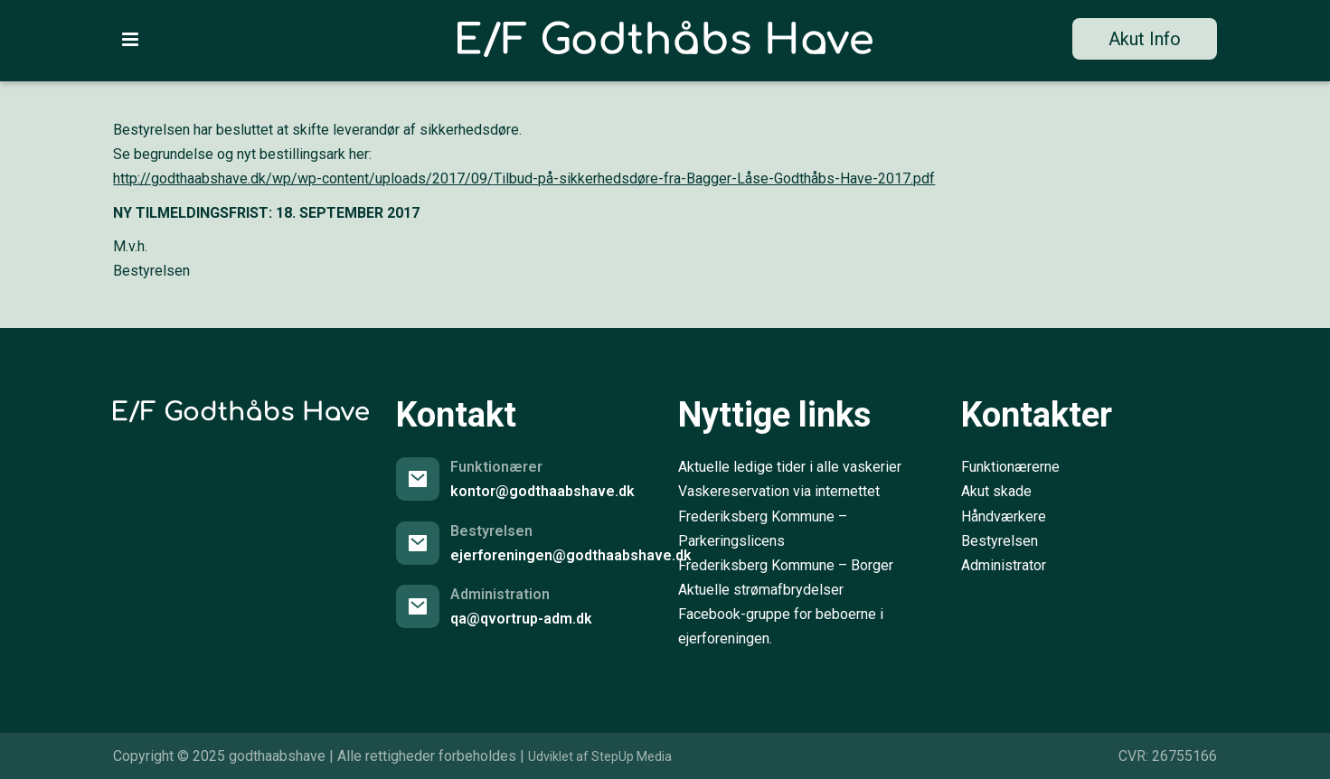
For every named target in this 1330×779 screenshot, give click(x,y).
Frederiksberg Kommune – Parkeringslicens (762, 528)
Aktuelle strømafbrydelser (761, 589)
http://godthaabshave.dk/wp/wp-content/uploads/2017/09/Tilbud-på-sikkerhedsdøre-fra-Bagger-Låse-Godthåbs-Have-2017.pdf (524, 178)
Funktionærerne (1010, 466)
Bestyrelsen (999, 540)
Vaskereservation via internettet (779, 491)
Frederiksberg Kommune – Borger (785, 565)
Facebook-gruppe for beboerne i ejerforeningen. (780, 626)
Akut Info (1144, 39)
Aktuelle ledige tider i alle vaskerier (789, 466)
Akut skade (996, 491)
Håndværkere (1003, 516)
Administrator (1003, 565)
